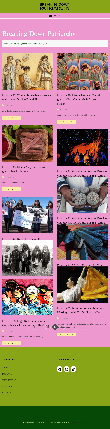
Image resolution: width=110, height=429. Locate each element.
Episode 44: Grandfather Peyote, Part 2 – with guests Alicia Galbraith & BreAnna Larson (82, 175)
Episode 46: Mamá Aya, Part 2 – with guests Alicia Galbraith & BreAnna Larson (79, 99)
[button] (55, 15)
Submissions (9, 380)
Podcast (7, 374)
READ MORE (11, 117)
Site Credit (8, 393)
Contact (7, 386)
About (6, 367)
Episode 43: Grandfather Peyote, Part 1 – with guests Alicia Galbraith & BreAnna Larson (82, 222)
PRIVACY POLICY (78, 423)
